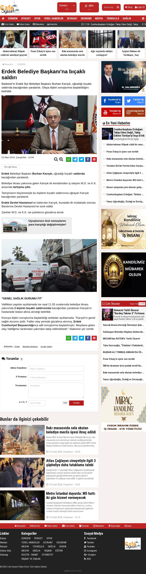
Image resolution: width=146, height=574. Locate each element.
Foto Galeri (7, 24)
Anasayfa (7, 64)
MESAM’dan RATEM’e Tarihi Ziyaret (121, 338)
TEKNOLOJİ (113, 18)
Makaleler (38, 24)
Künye (3, 538)
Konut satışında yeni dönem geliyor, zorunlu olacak (124, 187)
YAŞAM (48, 550)
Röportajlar (114, 526)
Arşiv (128, 526)
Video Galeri (23, 24)
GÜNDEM (13, 18)
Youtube (89, 546)
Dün (136, 304)
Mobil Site (35, 526)
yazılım (67, 571)
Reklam (3, 542)
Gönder (76, 403)
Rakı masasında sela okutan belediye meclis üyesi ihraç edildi (124, 158)
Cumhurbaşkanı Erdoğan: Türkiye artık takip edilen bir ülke (124, 194)
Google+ (90, 554)
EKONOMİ (86, 18)
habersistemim (76, 571)
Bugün (132, 304)
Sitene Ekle (5, 550)
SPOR (37, 18)
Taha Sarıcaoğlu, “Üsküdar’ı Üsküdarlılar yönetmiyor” (124, 345)
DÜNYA (62, 546)
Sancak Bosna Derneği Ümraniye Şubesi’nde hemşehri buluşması (124, 324)
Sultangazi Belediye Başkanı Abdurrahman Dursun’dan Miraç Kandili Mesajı (124, 331)
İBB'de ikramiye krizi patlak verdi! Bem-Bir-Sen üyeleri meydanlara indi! (124, 365)
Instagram (90, 550)
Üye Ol (140, 7)
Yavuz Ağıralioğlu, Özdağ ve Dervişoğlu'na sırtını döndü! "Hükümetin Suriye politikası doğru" (124, 201)
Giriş (128, 7)
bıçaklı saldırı (46, 347)
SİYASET (26, 18)
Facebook (90, 538)
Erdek (17, 347)
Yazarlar (84, 526)
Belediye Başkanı (30, 347)
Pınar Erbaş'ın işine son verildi (120, 151)
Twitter (89, 542)
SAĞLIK (127, 18)
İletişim (3, 546)
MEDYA (99, 18)
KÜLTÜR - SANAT (29, 554)
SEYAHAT (72, 18)
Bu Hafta (142, 304)
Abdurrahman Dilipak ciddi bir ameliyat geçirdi (124, 144)
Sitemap (4, 554)
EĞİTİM (59, 550)
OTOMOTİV (47, 554)
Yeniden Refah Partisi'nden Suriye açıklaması (124, 165)
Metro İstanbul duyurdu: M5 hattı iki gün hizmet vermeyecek (124, 180)
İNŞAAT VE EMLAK (31, 558)
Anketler (52, 24)
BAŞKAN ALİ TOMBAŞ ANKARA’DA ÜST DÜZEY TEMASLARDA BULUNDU (124, 352)
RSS (87, 558)
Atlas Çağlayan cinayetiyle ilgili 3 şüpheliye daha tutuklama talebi (124, 173)
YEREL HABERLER (53, 18)
